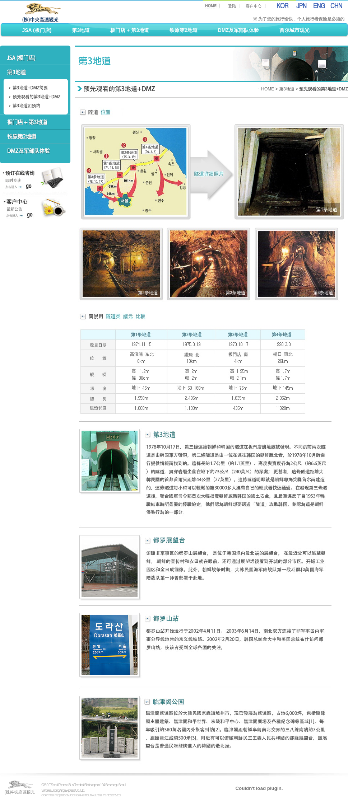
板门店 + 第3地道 (129, 30)
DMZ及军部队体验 (238, 30)
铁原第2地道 (184, 30)
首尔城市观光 (294, 30)
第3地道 (81, 30)
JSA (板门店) (37, 30)
